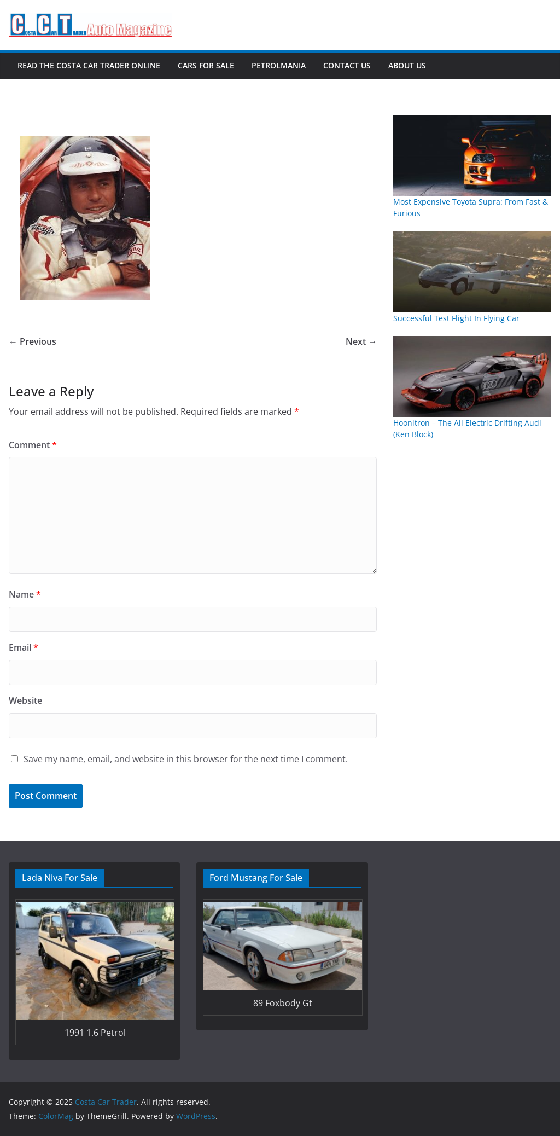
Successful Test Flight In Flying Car (456, 318)
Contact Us (347, 65)
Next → (361, 341)
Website (25, 700)
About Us (407, 65)
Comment (33, 445)
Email (23, 647)
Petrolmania (279, 65)
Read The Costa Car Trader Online (89, 65)
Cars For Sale (206, 65)
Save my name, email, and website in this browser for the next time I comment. (186, 759)
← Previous (32, 341)
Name (25, 594)
